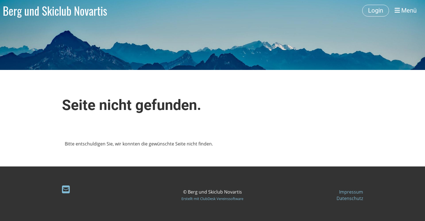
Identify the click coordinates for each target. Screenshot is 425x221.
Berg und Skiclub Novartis (55, 10)
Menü (406, 10)
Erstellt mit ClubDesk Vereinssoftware (212, 198)
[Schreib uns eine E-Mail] (66, 189)
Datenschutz (350, 198)
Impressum (351, 192)
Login (375, 10)
